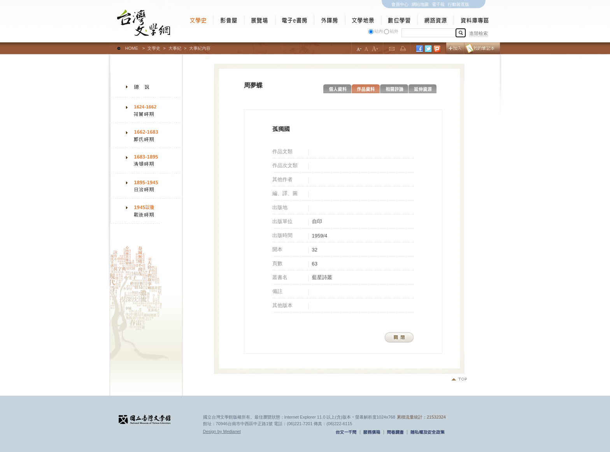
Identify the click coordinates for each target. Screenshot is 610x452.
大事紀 (174, 48)
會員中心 (399, 4)
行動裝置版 (458, 4)
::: (112, 44)
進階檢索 (478, 33)
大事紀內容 (199, 48)
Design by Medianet (222, 431)
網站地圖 (420, 4)
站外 (394, 31)
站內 (378, 31)
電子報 (438, 4)
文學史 (153, 48)
